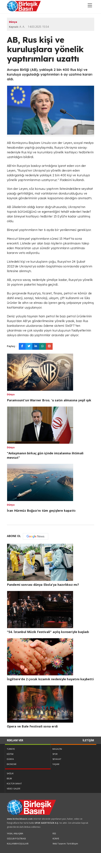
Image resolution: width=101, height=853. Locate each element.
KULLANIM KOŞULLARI (18, 843)
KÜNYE (56, 838)
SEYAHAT (56, 759)
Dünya (13, 21)
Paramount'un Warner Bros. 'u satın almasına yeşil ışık (49, 400)
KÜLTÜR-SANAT (14, 783)
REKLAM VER (15, 740)
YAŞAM (55, 764)
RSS (54, 833)
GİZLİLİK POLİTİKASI (16, 838)
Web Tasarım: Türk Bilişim (65, 843)
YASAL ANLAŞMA (15, 833)
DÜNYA (10, 759)
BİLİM (9, 778)
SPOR (55, 754)
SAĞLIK (10, 773)
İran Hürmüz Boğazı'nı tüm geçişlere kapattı (41, 510)
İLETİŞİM (88, 740)
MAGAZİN (57, 749)
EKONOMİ (11, 764)
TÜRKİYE (11, 749)
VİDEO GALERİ (13, 788)
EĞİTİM (10, 754)
